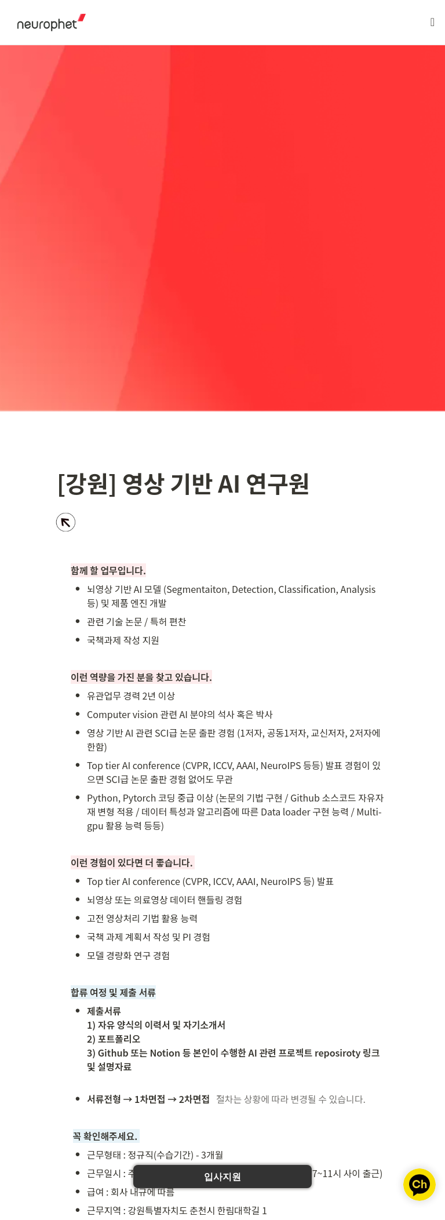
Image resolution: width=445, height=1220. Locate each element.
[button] (432, 22)
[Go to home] (47, 22)
